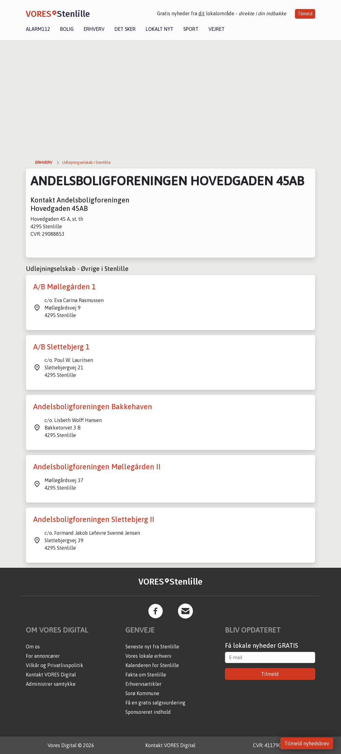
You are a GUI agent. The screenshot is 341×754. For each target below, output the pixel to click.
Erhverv (94, 29)
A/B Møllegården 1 (64, 286)
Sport (191, 29)
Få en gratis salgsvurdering (155, 702)
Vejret (216, 29)
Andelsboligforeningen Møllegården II (97, 466)
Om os (33, 646)
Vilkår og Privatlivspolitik (54, 665)
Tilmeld (305, 13)
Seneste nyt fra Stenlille (152, 646)
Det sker (125, 29)
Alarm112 (38, 29)
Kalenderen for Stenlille (152, 665)
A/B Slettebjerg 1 (61, 347)
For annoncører (43, 656)
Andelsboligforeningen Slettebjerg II (93, 519)
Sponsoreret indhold (148, 712)
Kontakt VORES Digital (51, 674)
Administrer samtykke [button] (51, 684)
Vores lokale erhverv (148, 656)
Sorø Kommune (142, 693)
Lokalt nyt (159, 29)
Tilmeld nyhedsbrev (306, 743)
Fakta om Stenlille (145, 674)
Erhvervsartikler (143, 684)
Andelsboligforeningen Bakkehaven (92, 406)
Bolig (67, 29)
